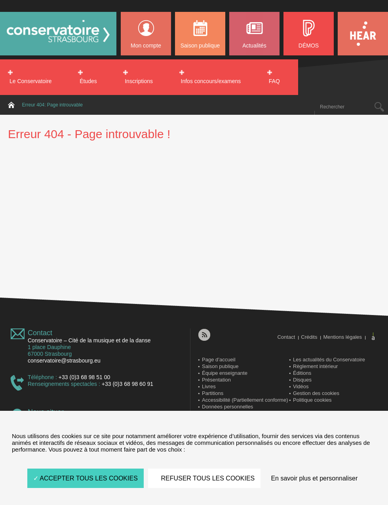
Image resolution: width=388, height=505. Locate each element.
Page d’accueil (219, 360)
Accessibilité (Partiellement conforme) (245, 400)
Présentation (216, 380)
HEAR (363, 33)
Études (88, 81)
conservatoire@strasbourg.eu (64, 360)
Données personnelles (227, 407)
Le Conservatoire (31, 81)
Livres (209, 386)
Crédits (309, 337)
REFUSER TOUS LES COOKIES (204, 478)
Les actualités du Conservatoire (329, 360)
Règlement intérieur (315, 366)
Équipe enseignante (224, 373)
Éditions (302, 373)
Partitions (212, 393)
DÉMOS (309, 45)
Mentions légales (342, 337)
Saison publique (200, 45)
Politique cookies (312, 400)
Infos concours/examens (211, 81)
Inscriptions (139, 81)
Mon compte (146, 45)
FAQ (274, 81)
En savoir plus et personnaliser (314, 478)
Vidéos (301, 386)
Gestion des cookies (316, 393)
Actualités (254, 45)
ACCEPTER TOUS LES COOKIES (85, 478)
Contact (40, 333)
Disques (302, 380)
